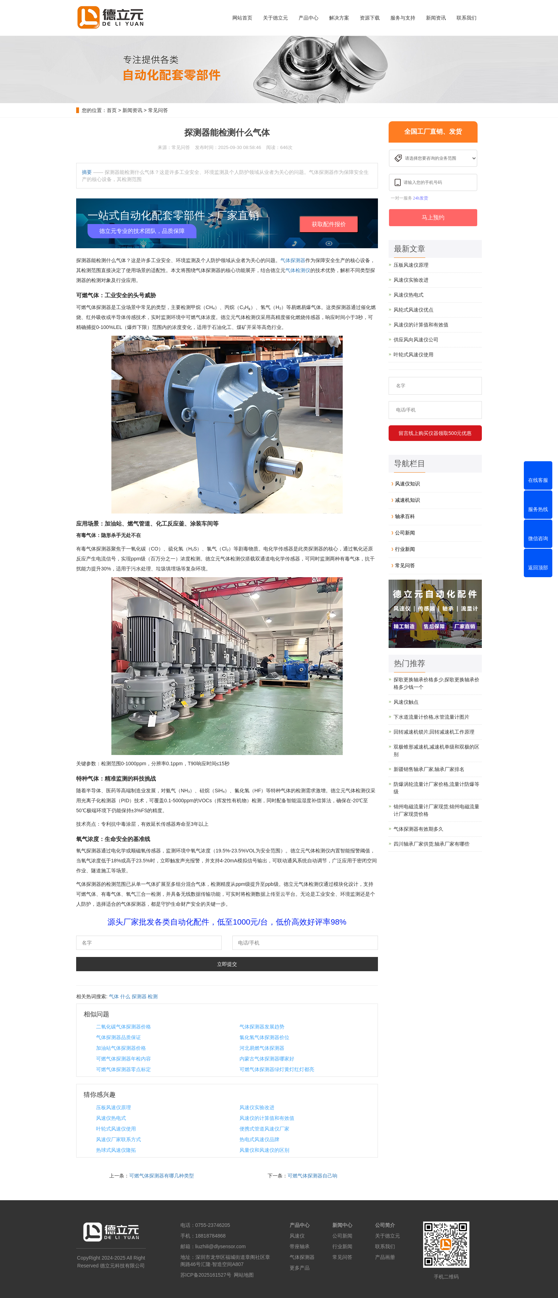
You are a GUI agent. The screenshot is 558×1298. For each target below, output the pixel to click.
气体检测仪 (297, 270)
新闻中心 (342, 1225)
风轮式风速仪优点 (413, 310)
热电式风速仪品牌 (259, 1139)
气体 (114, 996)
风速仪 (297, 1236)
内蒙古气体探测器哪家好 (266, 1059)
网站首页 (242, 18)
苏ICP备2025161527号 (205, 1275)
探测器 (139, 996)
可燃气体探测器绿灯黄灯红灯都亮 (276, 1069)
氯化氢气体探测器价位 (264, 1037)
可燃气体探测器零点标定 (123, 1069)
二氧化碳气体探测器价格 (123, 1027)
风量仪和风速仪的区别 (264, 1150)
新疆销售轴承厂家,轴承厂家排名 (429, 769)
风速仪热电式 (111, 1118)
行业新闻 (405, 549)
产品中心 (309, 18)
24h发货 (420, 198)
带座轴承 (300, 1246)
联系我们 (467, 18)
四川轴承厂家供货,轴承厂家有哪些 (432, 844)
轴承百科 (405, 516)
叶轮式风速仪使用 (116, 1129)
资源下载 (370, 18)
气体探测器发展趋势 (261, 1027)
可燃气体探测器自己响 (312, 1176)
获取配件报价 (329, 224)
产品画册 (385, 1257)
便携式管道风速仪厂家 (264, 1129)
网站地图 (244, 1275)
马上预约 (433, 217)
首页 (112, 110)
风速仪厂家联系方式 (118, 1139)
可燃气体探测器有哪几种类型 (161, 1176)
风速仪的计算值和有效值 (266, 1118)
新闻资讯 (436, 18)
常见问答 (158, 110)
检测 (153, 996)
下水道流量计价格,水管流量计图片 (432, 717)
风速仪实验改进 (256, 1107)
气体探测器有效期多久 (418, 829)
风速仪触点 (406, 702)
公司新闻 (405, 533)
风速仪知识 (407, 483)
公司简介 (385, 1225)
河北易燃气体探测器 (261, 1048)
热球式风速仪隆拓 (116, 1150)
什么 (125, 996)
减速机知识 (407, 500)
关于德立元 (275, 18)
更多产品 (300, 1268)
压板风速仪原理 (113, 1107)
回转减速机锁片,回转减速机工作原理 (434, 732)
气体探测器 (292, 260)
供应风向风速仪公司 (416, 339)
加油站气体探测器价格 (121, 1048)
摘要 (87, 172)
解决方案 (339, 18)
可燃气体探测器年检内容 (123, 1059)
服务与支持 (402, 18)
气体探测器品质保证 (118, 1037)
